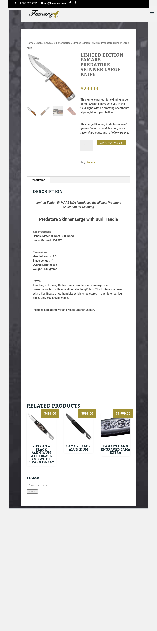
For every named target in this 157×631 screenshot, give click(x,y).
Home (30, 42)
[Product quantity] (86, 145)
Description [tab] (38, 180)
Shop (39, 42)
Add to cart (111, 143)
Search (32, 491)
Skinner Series (62, 42)
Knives (48, 42)
